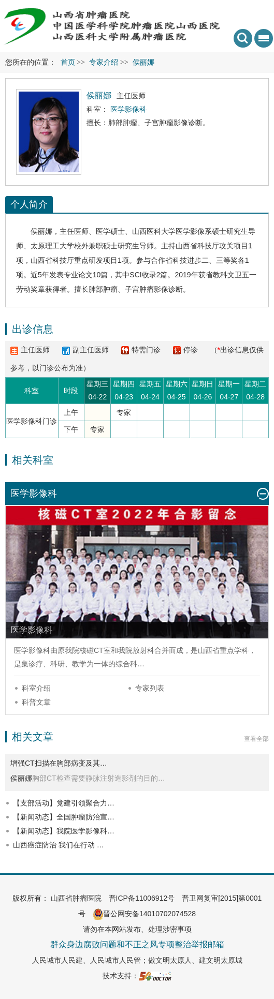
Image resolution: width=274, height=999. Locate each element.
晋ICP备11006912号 (142, 898)
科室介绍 (36, 688)
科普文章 (36, 702)
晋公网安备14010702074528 (144, 913)
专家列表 (149, 688)
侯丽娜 (41, 231)
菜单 (261, 41)
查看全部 (256, 738)
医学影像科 (32, 650)
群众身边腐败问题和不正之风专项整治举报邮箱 (137, 944)
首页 (68, 62)
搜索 (243, 38)
